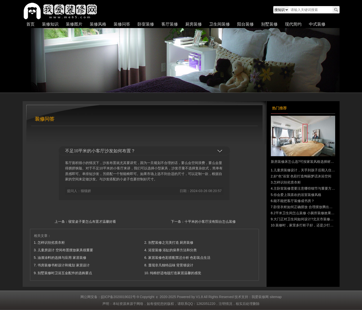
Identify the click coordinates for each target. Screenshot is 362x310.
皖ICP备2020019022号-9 (120, 297)
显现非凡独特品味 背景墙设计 (171, 265)
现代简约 (293, 24)
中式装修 (317, 24)
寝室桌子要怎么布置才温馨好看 (92, 221)
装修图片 (74, 24)
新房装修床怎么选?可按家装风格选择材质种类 (306, 162)
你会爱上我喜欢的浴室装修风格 (297, 195)
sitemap (276, 297)
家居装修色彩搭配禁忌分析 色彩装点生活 (179, 258)
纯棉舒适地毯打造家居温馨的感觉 (175, 273)
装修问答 (122, 24)
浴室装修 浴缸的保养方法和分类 (172, 250)
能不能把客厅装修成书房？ (294, 201)
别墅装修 (269, 24)
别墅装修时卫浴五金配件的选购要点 (65, 273)
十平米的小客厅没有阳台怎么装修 (210, 221)
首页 (30, 24)
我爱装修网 (61, 11)
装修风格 (98, 24)
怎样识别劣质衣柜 (51, 242)
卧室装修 (145, 24)
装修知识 (50, 24)
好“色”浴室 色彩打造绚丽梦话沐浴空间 (302, 176)
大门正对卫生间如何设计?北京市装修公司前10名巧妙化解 (317, 219)
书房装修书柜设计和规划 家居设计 (64, 265)
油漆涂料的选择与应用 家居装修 (62, 258)
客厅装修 (169, 24)
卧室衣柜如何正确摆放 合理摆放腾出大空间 (306, 207)
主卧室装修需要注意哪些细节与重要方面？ (306, 188)
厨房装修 (193, 24)
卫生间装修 (219, 24)
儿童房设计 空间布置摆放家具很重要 (65, 250)
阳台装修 (245, 24)
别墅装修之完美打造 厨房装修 (171, 242)
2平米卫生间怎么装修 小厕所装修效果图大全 (307, 213)
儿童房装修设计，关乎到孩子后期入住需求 (306, 170)
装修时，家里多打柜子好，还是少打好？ (306, 225)
